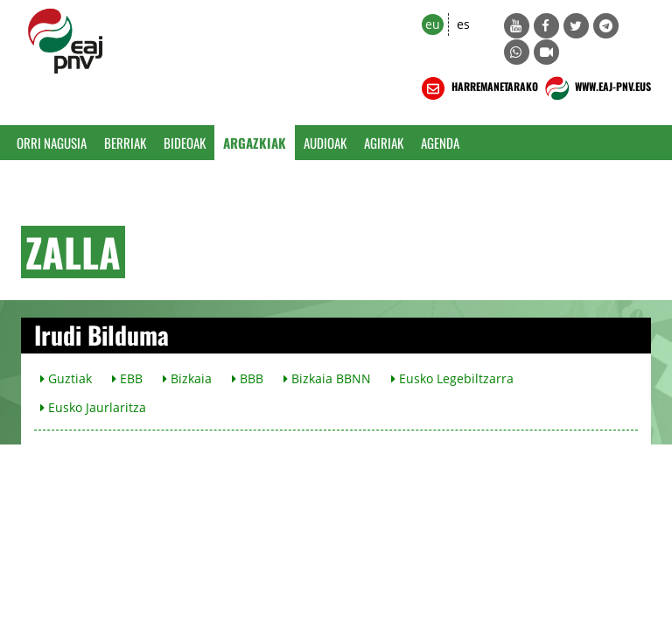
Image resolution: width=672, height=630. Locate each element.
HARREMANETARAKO (478, 88)
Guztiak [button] (66, 378)
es (463, 24)
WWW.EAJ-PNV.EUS (596, 88)
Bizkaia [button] (187, 378)
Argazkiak (254, 142)
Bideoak (185, 142)
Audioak (325, 142)
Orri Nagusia (52, 142)
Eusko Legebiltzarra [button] (452, 378)
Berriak (125, 142)
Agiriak (383, 142)
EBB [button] (127, 378)
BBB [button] (247, 378)
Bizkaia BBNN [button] (327, 378)
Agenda (440, 142)
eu (432, 24)
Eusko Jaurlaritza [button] (93, 407)
